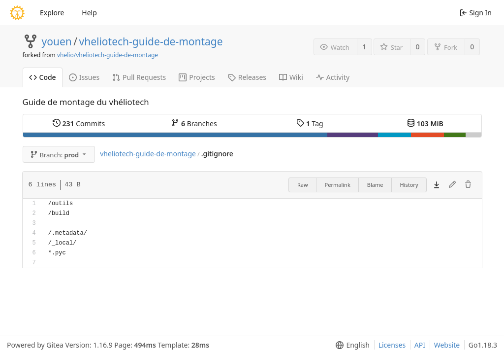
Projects (197, 77)
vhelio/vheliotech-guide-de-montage (107, 55)
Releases (247, 77)
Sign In (475, 12)
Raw (302, 184)
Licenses (392, 345)
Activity (332, 77)
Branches (194, 123)
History (409, 184)
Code (42, 77)
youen (57, 41)
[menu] (351, 345)
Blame (375, 184)
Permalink (337, 184)
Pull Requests (139, 77)
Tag (309, 123)
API (419, 345)
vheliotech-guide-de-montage (151, 41)
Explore (52, 12)
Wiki (291, 77)
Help (89, 12)
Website (447, 345)
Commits (79, 123)
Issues (84, 77)
